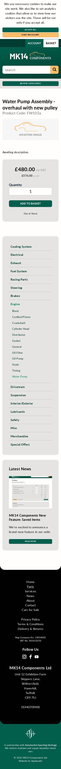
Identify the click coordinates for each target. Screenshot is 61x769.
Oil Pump (17, 358)
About (31, 601)
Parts (30, 586)
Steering (16, 288)
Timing (16, 370)
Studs (15, 364)
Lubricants (18, 411)
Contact (30, 605)
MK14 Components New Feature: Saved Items (27, 517)
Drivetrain (18, 387)
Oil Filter (17, 352)
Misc (14, 428)
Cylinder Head (20, 329)
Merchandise (19, 436)
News (30, 596)
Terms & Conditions (30, 624)
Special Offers (20, 444)
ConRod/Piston (21, 317)
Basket (51, 43)
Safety (15, 420)
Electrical (17, 255)
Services (30, 591)
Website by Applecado (30, 760)
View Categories (30, 83)
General (16, 347)
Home (30, 582)
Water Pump (19, 376)
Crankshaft (18, 323)
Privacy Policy (30, 619)
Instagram (24, 657)
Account (34, 43)
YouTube (36, 657)
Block (15, 311)
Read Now (30, 541)
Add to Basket (30, 203)
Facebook (30, 657)
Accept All (30, 29)
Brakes (15, 296)
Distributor (19, 335)
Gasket (16, 341)
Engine (15, 304)
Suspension (18, 395)
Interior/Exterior (22, 403)
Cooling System (21, 246)
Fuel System (19, 271)
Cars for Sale (30, 610)
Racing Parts (19, 279)
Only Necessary (30, 34)
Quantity (15, 185)
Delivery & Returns (30, 629)
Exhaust (16, 263)
